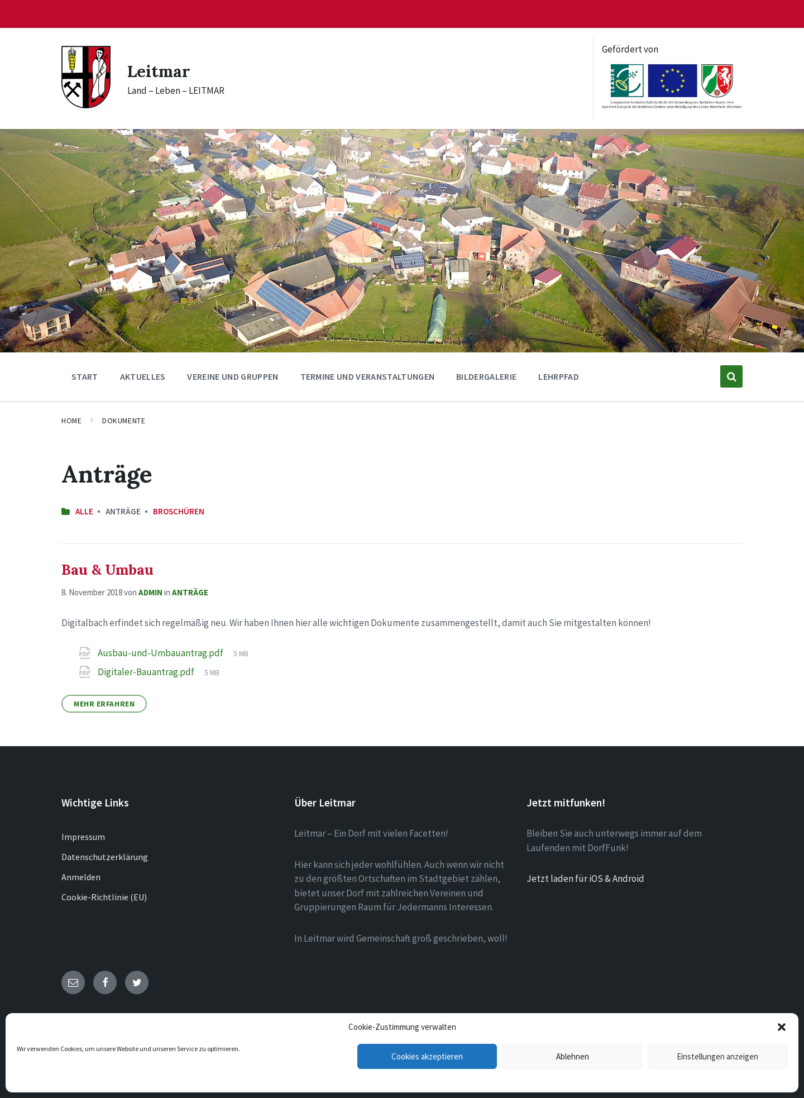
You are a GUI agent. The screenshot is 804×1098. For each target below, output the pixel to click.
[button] (781, 1027)
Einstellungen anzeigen (717, 1056)
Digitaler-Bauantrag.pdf (147, 672)
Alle (84, 511)
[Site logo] (86, 105)
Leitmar (159, 71)
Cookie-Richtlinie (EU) (104, 897)
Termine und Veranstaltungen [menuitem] (367, 376)
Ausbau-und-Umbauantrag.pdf (161, 653)
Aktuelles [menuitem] (143, 376)
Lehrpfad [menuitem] (558, 376)
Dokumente (123, 421)
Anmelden (80, 876)
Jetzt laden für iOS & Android (585, 878)
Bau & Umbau (107, 569)
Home (71, 421)
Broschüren (178, 511)
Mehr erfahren (104, 704)
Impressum (83, 836)
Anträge (190, 592)
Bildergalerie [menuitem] (486, 376)
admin (150, 592)
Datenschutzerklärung (104, 856)
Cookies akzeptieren (427, 1056)
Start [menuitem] (84, 376)
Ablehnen (572, 1056)
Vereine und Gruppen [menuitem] (232, 376)
